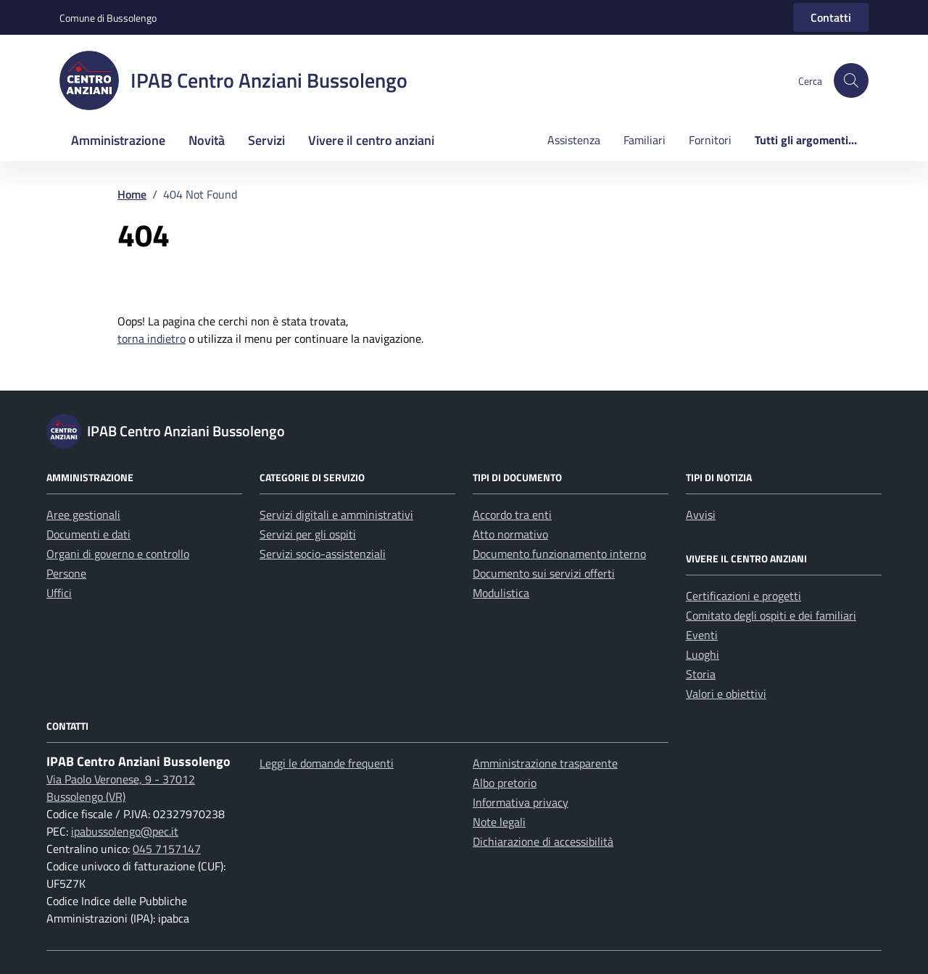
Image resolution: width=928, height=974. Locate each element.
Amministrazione (118, 140)
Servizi (266, 140)
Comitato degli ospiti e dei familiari (771, 615)
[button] (851, 80)
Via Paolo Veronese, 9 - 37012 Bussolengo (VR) (120, 787)
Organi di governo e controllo (117, 553)
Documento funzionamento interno (559, 553)
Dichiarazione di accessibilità (543, 841)
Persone (66, 573)
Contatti (831, 17)
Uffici (59, 593)
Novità (206, 140)
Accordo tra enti (512, 514)
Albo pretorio (504, 782)
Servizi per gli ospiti (308, 534)
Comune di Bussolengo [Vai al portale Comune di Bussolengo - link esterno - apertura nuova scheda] (108, 17)
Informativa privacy (520, 802)
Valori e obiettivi (726, 693)
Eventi (702, 635)
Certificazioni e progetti (743, 595)
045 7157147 (167, 848)
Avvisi (701, 514)
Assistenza (573, 140)
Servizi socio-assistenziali (323, 553)
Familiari (645, 140)
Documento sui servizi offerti (544, 573)
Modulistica (501, 593)
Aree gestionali (83, 514)
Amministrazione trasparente (545, 763)
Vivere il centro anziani (371, 140)
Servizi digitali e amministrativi (336, 514)
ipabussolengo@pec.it (124, 831)
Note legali (499, 822)
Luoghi (702, 654)
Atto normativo (510, 534)
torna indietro (151, 338)
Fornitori (710, 140)
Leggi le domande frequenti (327, 763)
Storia (701, 674)
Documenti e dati (88, 534)
